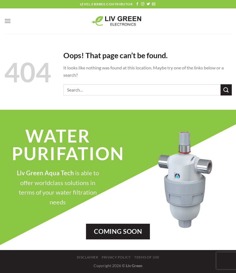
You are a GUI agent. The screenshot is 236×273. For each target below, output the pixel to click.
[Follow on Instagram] (142, 4)
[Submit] (226, 89)
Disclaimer (87, 257)
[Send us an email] (153, 4)
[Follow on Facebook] (137, 4)
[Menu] (7, 21)
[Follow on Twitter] (148, 4)
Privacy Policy (116, 257)
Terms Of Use (146, 257)
